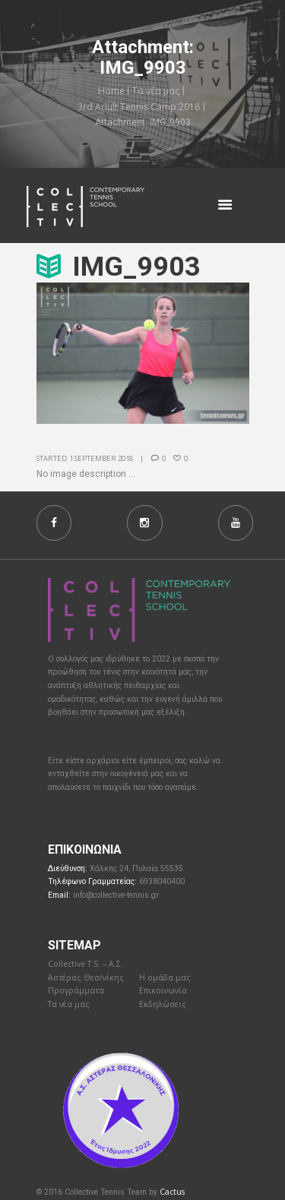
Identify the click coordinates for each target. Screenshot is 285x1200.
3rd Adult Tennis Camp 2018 (139, 106)
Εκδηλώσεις (162, 1004)
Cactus (172, 1191)
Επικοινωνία (163, 990)
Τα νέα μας (155, 90)
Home (111, 90)
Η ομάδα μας (165, 977)
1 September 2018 (101, 458)
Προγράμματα (76, 990)
